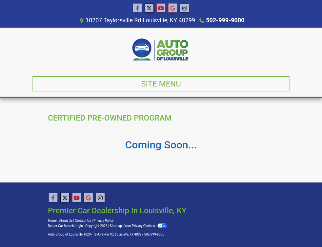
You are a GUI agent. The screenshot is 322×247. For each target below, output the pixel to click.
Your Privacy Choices (145, 226)
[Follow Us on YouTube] (161, 8)
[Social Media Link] (184, 8)
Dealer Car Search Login (65, 226)
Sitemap (116, 226)
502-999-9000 (225, 20)
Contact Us (83, 220)
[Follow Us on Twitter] (149, 8)
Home (52, 220)
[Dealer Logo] (161, 49)
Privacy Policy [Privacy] (103, 220)
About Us (65, 220)
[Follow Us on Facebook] (137, 8)
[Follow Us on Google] (172, 8)
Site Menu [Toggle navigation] (161, 83)
